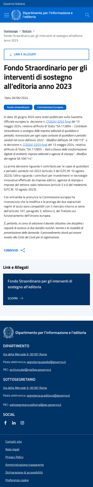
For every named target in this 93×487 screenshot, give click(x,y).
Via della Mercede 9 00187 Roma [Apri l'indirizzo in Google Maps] (25, 354)
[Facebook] (6, 423)
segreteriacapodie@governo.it (46, 362)
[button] (17, 480)
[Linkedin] (15, 423)
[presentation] (87, 15)
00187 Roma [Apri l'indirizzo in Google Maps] (38, 387)
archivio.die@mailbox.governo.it (30, 369)
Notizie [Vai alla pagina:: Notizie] (27, 31)
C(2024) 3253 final (35, 144)
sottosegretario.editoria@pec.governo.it (35, 404)
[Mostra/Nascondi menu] (6, 15)
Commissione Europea (50, 107)
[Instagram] (23, 423)
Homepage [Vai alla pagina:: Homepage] (11, 31)
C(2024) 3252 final (58, 121)
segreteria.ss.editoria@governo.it (48, 395)
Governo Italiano (14, 3)
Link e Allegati (22, 54)
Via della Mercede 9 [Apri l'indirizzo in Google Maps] (16, 387)
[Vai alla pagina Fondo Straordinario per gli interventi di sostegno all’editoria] (16, 298)
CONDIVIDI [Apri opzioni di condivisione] (15, 250)
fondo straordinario (18, 107)
